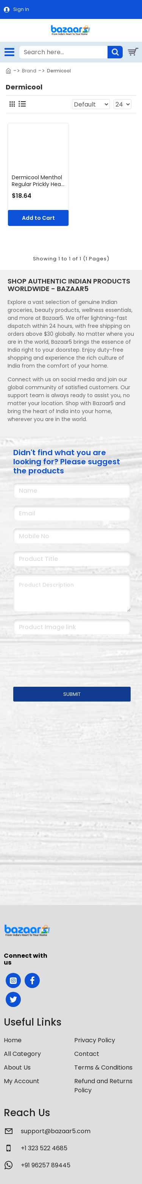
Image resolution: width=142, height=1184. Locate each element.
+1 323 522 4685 (44, 1148)
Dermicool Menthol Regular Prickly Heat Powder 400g (37, 181)
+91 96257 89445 (45, 1165)
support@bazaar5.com (56, 1131)
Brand (29, 70)
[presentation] (66, 655)
